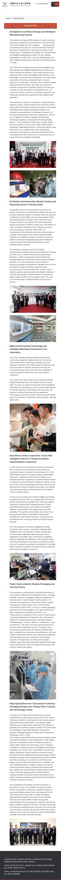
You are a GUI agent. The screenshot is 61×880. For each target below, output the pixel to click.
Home (40, 4)
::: (37, 4)
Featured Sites (18, 18)
